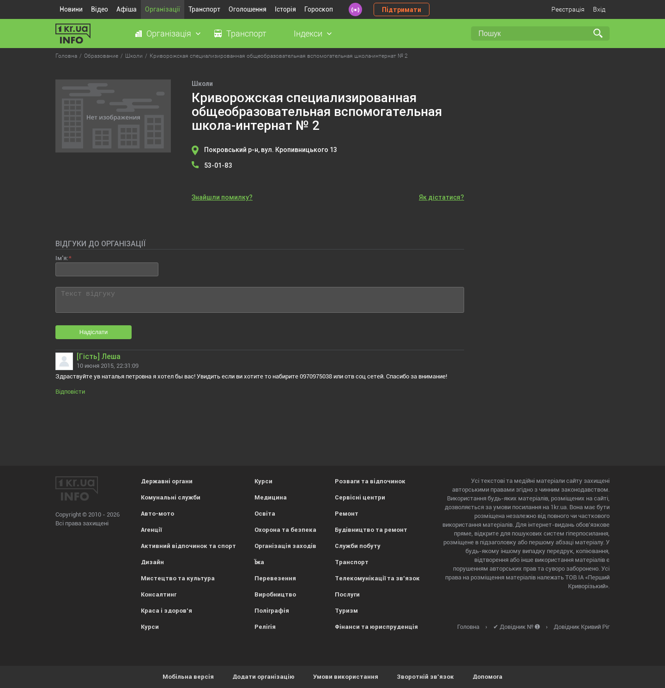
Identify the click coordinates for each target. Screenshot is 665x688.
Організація (168, 33)
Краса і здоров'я (166, 610)
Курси (150, 626)
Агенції (151, 529)
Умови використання (345, 676)
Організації (162, 9)
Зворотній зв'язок (425, 676)
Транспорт (204, 9)
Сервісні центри (360, 497)
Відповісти (70, 391)
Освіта (264, 513)
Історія (285, 9)
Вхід (599, 9)
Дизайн (152, 562)
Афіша (126, 9)
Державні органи (167, 481)
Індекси (308, 33)
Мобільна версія (188, 676)
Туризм (346, 610)
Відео (99, 9)
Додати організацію (263, 676)
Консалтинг (158, 594)
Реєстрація (568, 9)
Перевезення (275, 578)
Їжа (259, 562)
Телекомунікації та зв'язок (377, 578)
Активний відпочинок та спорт (188, 545)
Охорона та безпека (285, 529)
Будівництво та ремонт (371, 529)
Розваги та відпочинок (370, 481)
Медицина (270, 497)
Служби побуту (358, 545)
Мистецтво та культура (178, 578)
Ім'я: (61, 258)
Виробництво (275, 594)
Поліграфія (271, 610)
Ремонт (346, 513)
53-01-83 (218, 165)
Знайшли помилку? (222, 197)
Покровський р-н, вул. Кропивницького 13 (270, 149)
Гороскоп (318, 9)
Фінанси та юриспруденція (376, 626)
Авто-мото (157, 513)
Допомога (487, 676)
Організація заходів (285, 545)
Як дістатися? (441, 197)
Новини (71, 9)
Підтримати (401, 9)
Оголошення (247, 9)
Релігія (265, 626)
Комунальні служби (170, 497)
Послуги (347, 594)
